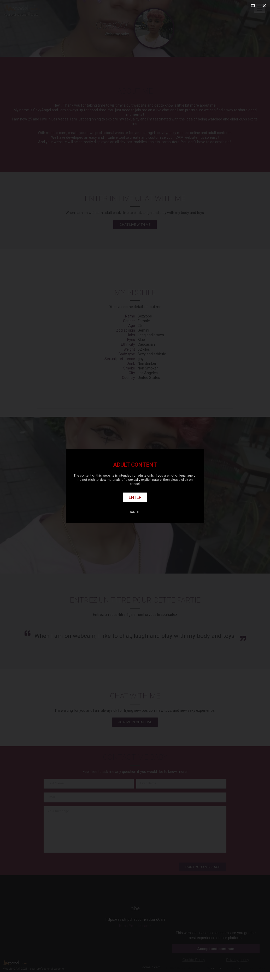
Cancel (135, 512)
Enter (135, 497)
